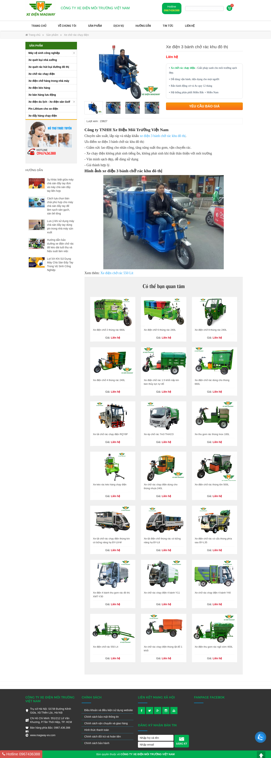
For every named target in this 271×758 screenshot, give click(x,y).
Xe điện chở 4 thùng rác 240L (109, 380)
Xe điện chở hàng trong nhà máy (48, 80)
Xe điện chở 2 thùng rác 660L (109, 329)
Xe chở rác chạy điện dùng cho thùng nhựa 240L (160, 486)
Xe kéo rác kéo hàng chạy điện (109, 484)
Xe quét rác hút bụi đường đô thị (48, 66)
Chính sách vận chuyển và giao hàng (105, 723)
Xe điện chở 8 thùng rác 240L (211, 329)
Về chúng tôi (67, 25)
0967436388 (172, 10)
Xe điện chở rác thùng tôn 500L (212, 484)
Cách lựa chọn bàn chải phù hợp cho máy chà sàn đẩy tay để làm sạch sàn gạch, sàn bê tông (60, 206)
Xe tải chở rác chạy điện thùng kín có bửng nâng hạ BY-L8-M (111, 540)
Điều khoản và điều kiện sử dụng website (107, 710)
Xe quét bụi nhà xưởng (42, 59)
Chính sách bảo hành (95, 743)
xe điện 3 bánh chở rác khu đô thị (163, 136)
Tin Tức (168, 25)
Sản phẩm (95, 25)
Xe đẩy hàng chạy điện (42, 115)
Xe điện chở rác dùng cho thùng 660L (212, 382)
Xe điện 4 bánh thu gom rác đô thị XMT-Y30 (111, 594)
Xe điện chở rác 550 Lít (116, 273)
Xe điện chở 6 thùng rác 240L (160, 329)
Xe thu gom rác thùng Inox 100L (212, 434)
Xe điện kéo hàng (39, 87)
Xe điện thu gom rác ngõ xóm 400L (214, 646)
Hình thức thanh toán (95, 729)
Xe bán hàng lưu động (42, 94)
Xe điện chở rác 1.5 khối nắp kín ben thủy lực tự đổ (161, 382)
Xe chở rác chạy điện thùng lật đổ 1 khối (163, 648)
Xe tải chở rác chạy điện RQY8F (110, 434)
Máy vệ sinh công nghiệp (44, 52)
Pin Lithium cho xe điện (43, 108)
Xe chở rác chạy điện (76, 34)
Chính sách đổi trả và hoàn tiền (101, 736)
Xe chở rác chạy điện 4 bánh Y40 (213, 592)
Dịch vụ (118, 25)
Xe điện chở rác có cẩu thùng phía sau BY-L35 (213, 540)
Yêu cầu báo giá (204, 106)
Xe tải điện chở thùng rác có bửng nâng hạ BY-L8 (162, 540)
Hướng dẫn (143, 25)
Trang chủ (38, 25)
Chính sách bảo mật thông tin (100, 716)
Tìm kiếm (221, 9)
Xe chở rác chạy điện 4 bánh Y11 (162, 592)
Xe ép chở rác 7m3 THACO (159, 434)
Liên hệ (190, 25)
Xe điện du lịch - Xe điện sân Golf (49, 101)
